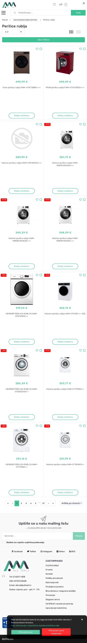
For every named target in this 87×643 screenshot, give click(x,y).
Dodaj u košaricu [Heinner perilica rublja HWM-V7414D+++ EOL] (65, 341)
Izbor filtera (43, 39)
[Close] (25, 632)
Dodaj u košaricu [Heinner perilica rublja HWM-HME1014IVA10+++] (65, 191)
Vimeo (61, 551)
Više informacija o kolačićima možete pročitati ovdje (35, 625)
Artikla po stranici (71, 503)
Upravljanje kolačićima (56, 608)
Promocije (50, 595)
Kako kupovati (52, 582)
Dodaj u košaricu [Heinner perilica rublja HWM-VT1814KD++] (65, 492)
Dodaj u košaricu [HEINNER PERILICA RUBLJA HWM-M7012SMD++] (21, 341)
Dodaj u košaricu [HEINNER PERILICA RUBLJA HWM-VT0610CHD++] (21, 417)
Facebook (17, 551)
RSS (72, 551)
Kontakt (49, 574)
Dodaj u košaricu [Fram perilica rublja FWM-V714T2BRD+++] (21, 115)
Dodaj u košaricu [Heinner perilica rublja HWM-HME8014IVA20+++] (21, 266)
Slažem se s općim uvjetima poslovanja (25, 542)
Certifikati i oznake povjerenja (59, 604)
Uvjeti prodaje (52, 565)
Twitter (31, 551)
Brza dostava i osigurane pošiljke (61, 591)
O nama (49, 569)
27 (43, 503)
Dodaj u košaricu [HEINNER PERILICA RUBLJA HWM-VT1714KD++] (21, 492)
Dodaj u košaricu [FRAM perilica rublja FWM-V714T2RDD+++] (65, 115)
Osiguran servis (53, 599)
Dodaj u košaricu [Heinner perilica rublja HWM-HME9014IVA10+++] (65, 266)
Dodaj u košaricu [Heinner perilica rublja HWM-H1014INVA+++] (21, 191)
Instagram (46, 551)
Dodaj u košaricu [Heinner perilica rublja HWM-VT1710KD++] (65, 417)
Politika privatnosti (54, 578)
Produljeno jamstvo (55, 587)
